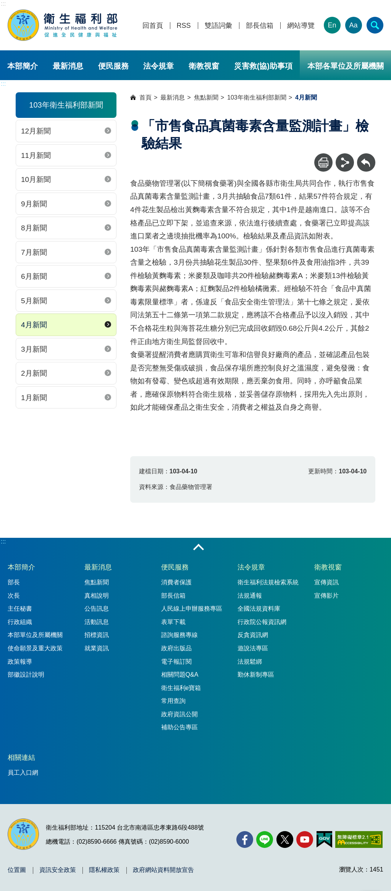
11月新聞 (36, 155)
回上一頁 (366, 157)
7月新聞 (34, 252)
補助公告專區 (179, 727)
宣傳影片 (326, 595)
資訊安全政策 (57, 870)
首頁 (145, 97)
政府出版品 (176, 648)
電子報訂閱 (176, 661)
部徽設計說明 (26, 674)
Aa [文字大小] (353, 25)
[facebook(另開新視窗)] (244, 839)
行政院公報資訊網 (262, 622)
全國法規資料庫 (259, 608)
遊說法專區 (253, 648)
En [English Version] (332, 25)
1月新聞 (34, 398)
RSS (184, 25)
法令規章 (158, 66)
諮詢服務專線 (179, 635)
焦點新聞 (206, 97)
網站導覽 (301, 25)
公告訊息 (96, 608)
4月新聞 (34, 325)
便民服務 (113, 66)
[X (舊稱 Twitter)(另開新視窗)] (284, 839)
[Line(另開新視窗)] (264, 839)
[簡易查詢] (375, 25)
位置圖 (17, 870)
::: (3, 3)
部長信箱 (259, 25)
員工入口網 (23, 772)
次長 (14, 595)
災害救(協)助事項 (263, 66)
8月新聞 (34, 228)
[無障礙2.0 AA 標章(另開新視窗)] (358, 839)
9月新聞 (34, 204)
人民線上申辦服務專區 (191, 608)
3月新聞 (34, 349)
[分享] (345, 162)
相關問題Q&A (180, 674)
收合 (198, 547)
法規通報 (250, 595)
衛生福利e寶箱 (181, 688)
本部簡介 (22, 66)
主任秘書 (20, 608)
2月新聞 (34, 373)
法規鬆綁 (250, 661)
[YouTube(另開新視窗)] (304, 839)
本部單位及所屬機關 (35, 635)
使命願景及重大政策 (35, 648)
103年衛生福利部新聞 (256, 97)
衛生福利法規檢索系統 (268, 582)
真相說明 (96, 595)
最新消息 (68, 66)
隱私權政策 (104, 870)
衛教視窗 (204, 66)
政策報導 (20, 661)
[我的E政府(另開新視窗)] (324, 839)
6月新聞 (34, 276)
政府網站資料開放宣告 (163, 870)
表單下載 (173, 622)
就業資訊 (96, 648)
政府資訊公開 (179, 714)
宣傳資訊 (326, 582)
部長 (14, 582)
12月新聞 (36, 131)
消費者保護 (176, 582)
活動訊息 (96, 622)
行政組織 (20, 622)
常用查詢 (173, 701)
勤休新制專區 (256, 674)
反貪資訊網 (253, 635)
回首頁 (152, 25)
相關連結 (21, 757)
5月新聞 (34, 301)
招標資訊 (96, 635)
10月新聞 (36, 179)
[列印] (323, 162)
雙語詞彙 (218, 25)
